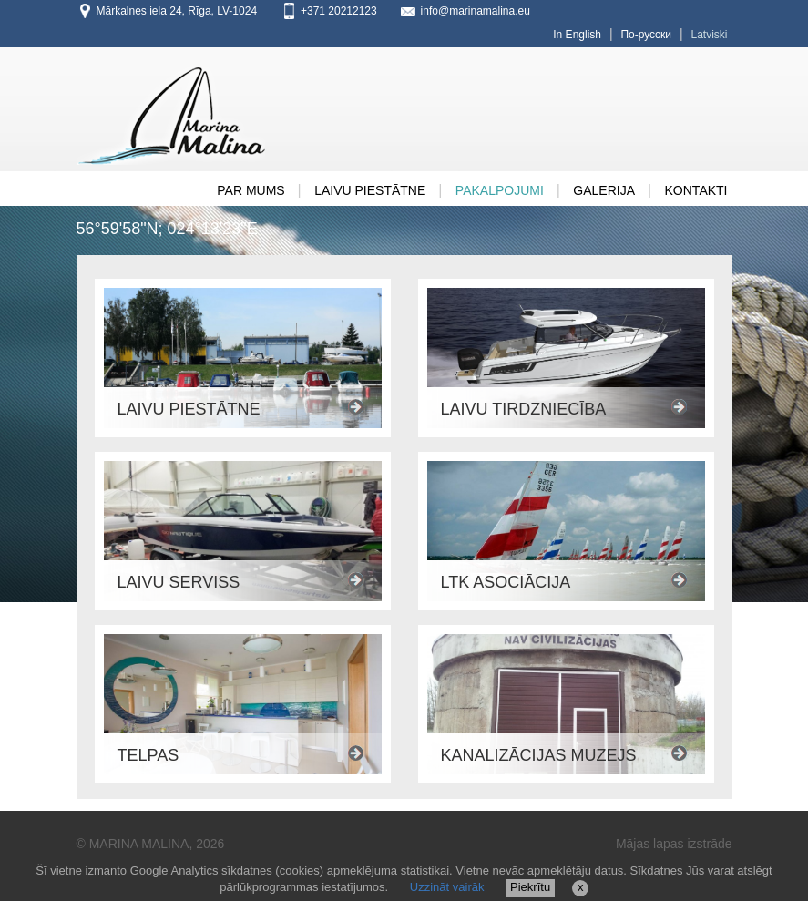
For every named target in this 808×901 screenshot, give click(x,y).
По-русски (645, 34)
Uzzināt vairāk (447, 887)
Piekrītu (530, 887)
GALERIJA (604, 190)
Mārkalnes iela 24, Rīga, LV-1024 (177, 11)
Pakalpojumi (499, 190)
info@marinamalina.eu (475, 11)
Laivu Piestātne (369, 190)
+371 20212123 (339, 11)
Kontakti (696, 190)
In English (577, 34)
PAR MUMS (250, 190)
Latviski (708, 34)
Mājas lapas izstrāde (674, 843)
